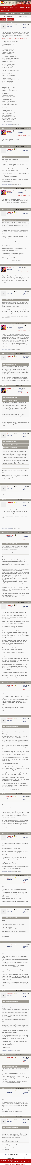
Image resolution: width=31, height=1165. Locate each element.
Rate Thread (10, 19)
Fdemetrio (12, 128)
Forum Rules (3, 1160)
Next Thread (23, 16)
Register (22, 7)
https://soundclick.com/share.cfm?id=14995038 (14, 38)
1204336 (29, 21)
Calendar (13, 13)
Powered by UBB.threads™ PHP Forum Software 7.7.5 (15, 1164)
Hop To (5, 1154)
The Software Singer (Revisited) (10, 22)
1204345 (29, 289)
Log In (28, 7)
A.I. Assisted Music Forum (17, 9)
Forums (11, 7)
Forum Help (19, 1161)
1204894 (29, 532)
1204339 (29, 128)
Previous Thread (8, 16)
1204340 (29, 146)
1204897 (29, 715)
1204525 (29, 484)
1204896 (29, 682)
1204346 (29, 323)
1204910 (29, 1088)
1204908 (29, 990)
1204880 (29, 499)
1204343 (29, 209)
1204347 (29, 353)
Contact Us (13, 1161)
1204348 (29, 385)
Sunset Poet (12, 715)
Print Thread (3, 19)
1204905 (29, 907)
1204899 (29, 793)
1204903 (29, 875)
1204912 (29, 1116)
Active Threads (20, 13)
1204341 (29, 188)
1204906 (29, 942)
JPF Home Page (4, 7)
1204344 (29, 264)
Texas (24, 539)
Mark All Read (10, 1160)
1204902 (29, 833)
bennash (12, 146)
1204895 (29, 602)
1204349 (29, 431)
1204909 (29, 1054)
